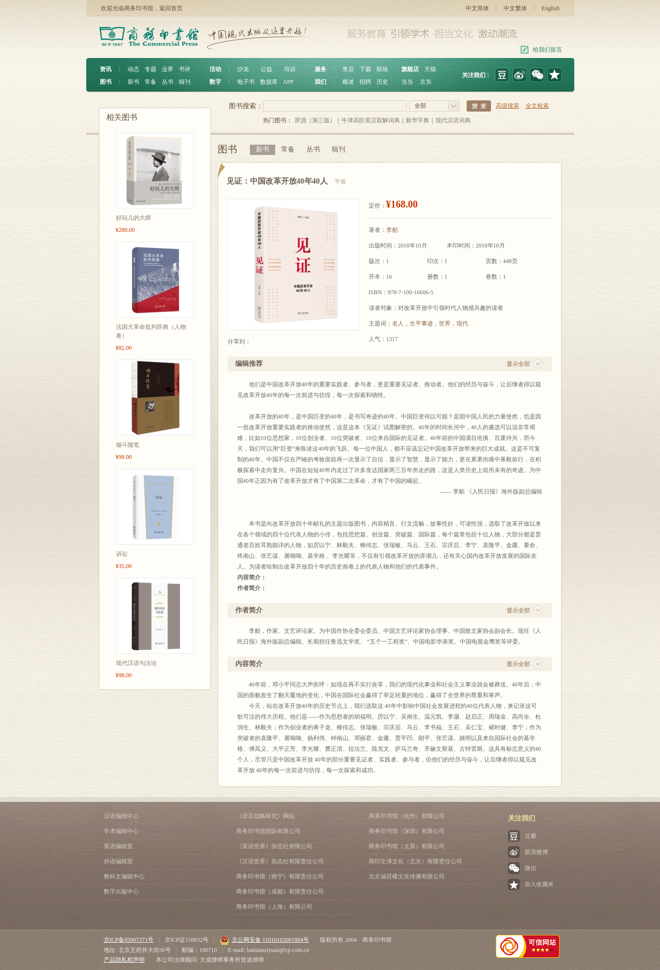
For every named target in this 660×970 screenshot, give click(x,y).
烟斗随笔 (127, 444)
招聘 (365, 81)
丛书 (167, 81)
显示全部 (518, 364)
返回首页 (171, 8)
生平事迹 (421, 323)
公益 (266, 69)
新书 (133, 81)
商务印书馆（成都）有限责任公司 (280, 891)
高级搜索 (507, 105)
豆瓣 (530, 836)
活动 (215, 69)
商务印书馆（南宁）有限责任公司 (280, 876)
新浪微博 (536, 852)
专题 (150, 69)
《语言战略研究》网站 (265, 816)
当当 (407, 81)
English (551, 8)
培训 (290, 69)
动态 (133, 69)
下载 (365, 69)
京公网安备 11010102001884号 (264, 939)
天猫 (430, 69)
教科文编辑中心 (124, 876)
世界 (445, 323)
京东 (426, 81)
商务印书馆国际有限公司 (268, 831)
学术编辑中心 (121, 831)
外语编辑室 (118, 861)
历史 (382, 81)
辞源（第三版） (315, 120)
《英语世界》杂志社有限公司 (274, 846)
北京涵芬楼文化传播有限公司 (407, 876)
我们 (320, 81)
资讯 (106, 69)
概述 (348, 81)
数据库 (269, 81)
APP (288, 81)
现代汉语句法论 (136, 663)
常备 (150, 81)
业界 (167, 69)
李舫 (392, 230)
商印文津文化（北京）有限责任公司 (415, 861)
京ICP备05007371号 (129, 939)
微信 (530, 868)
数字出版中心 (121, 891)
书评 (184, 69)
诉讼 (122, 554)
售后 (348, 69)
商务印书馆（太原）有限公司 (407, 846)
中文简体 (477, 8)
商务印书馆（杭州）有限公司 (407, 816)
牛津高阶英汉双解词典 (370, 120)
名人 (398, 323)
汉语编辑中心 (121, 816)
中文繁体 (515, 8)
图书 (106, 81)
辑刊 (184, 81)
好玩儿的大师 (133, 217)
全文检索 (537, 105)
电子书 (246, 81)
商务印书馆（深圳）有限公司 (407, 831)
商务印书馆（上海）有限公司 (274, 906)
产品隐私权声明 (124, 959)
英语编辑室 (118, 846)
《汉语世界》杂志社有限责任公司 (280, 861)
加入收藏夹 (539, 884)
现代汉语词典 (453, 120)
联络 (382, 69)
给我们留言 (547, 49)
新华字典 (417, 120)
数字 (215, 81)
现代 (462, 323)
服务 (320, 69)
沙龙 (243, 69)
